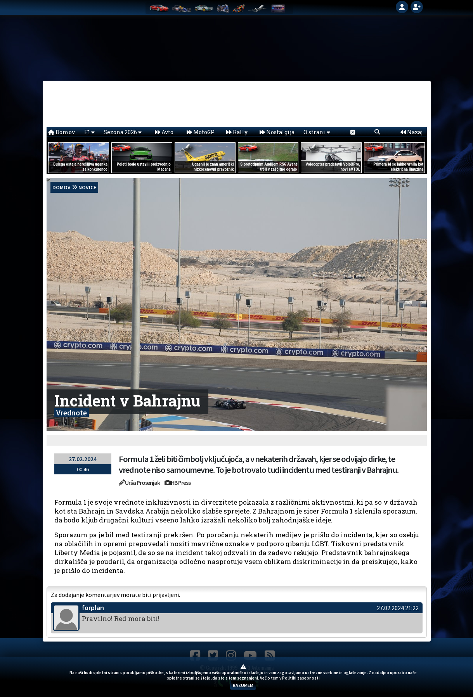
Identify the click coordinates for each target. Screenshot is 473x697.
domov (61, 187)
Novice (87, 187)
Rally (237, 132)
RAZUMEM (243, 685)
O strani (316, 132)
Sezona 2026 (123, 132)
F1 (89, 132)
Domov (61, 132)
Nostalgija (277, 132)
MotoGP (201, 132)
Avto (164, 132)
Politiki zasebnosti (301, 678)
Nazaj (411, 132)
